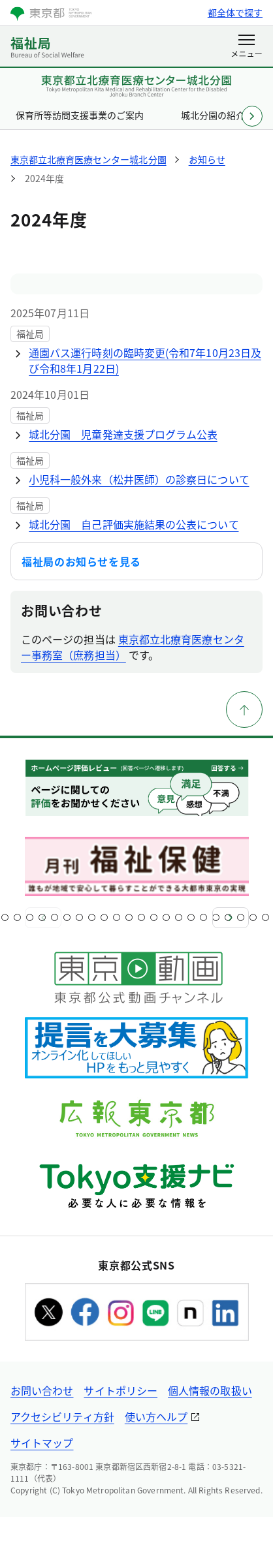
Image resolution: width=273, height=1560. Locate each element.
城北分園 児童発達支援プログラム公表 (123, 434)
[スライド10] (104, 917)
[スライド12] (129, 917)
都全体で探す (235, 12)
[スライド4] (29, 917)
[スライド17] (191, 917)
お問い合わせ (41, 1390)
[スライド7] (67, 917)
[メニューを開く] (247, 47)
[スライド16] (178, 917)
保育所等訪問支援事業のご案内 (80, 114)
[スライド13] (141, 917)
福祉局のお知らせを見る (81, 561)
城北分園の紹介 (213, 114)
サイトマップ (41, 1442)
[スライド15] (166, 917)
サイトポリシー (120, 1390)
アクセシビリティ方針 (62, 1416)
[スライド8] (79, 917)
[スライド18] (203, 917)
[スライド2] (4, 917)
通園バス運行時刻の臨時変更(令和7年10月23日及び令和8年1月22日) (145, 360)
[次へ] (230, 917)
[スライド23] (265, 917)
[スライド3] (17, 917)
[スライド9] (91, 917)
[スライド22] (253, 917)
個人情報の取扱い (210, 1390)
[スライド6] (54, 917)
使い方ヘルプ (156, 1416)
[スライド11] (116, 917)
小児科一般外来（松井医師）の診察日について (139, 479)
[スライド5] (42, 917)
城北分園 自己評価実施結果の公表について (134, 524)
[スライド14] (153, 917)
